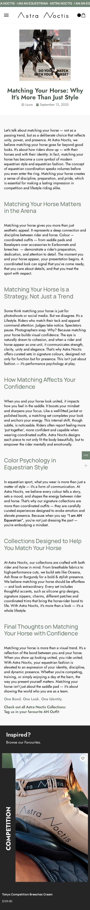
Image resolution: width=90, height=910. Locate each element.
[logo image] (43, 15)
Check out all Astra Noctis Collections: (35, 707)
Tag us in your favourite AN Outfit (31, 711)
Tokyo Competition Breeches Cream (27, 894)
